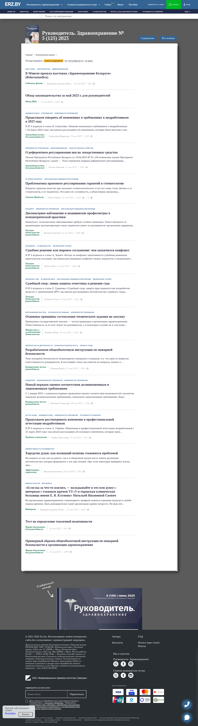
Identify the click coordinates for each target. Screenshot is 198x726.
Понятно (25, 714)
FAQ (140, 636)
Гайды (108, 4)
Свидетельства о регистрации (39, 718)
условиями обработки (54, 703)
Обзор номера (39, 12)
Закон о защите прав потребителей (41, 722)
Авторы (116, 636)
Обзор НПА (24, 12)
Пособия (133, 4)
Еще (186, 12)
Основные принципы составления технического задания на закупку (75, 316)
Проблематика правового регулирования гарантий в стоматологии (74, 183)
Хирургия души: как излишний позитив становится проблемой (71, 453)
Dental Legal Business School (124, 12)
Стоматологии (99, 12)
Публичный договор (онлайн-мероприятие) (119, 718)
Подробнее (10, 713)
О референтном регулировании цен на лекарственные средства (71, 152)
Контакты (117, 642)
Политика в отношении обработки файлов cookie (107, 720)
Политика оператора (72, 720)
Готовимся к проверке (152, 12)
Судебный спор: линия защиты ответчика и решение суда (67, 283)
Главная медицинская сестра (82, 4)
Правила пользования (65, 718)
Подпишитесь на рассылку (37, 688)
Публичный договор (87, 718)
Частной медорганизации (61, 12)
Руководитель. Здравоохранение (43, 4)
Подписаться (77, 694)
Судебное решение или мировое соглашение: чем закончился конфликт (77, 250)
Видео (120, 4)
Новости (11, 12)
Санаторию (83, 12)
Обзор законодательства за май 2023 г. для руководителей (67, 95)
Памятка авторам (33, 720)
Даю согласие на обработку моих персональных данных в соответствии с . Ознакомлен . (54, 705)
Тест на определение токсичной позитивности (58, 521)
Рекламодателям (52, 720)
